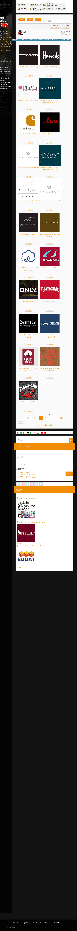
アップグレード (10, 927)
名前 (59, 39)
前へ (48, 765)
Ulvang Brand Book (46, 514)
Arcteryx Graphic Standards (46, 414)
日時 (62, 39)
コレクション (37, 923)
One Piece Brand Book (46, 548)
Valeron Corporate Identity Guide (46, 280)
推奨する (27, 923)
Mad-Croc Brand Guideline (46, 749)
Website (37, 918)
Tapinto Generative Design (45, 849)
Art (35, 870)
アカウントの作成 (42, 823)
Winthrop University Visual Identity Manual (50, 873)
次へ (67, 765)
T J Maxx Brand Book (46, 581)
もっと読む (47, 87)
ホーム (7, 923)
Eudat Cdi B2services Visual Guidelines (49, 896)
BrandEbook (55, 923)
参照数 (67, 39)
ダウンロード (17, 923)
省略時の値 (53, 39)
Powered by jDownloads (53, 776)
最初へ (41, 765)
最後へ (54, 768)
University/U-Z (38, 894)
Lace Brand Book (46, 246)
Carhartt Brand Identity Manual (46, 212)
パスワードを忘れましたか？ (46, 827)
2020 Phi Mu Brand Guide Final (47, 145)
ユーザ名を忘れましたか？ (45, 825)
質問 (46, 923)
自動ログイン (39, 819)
